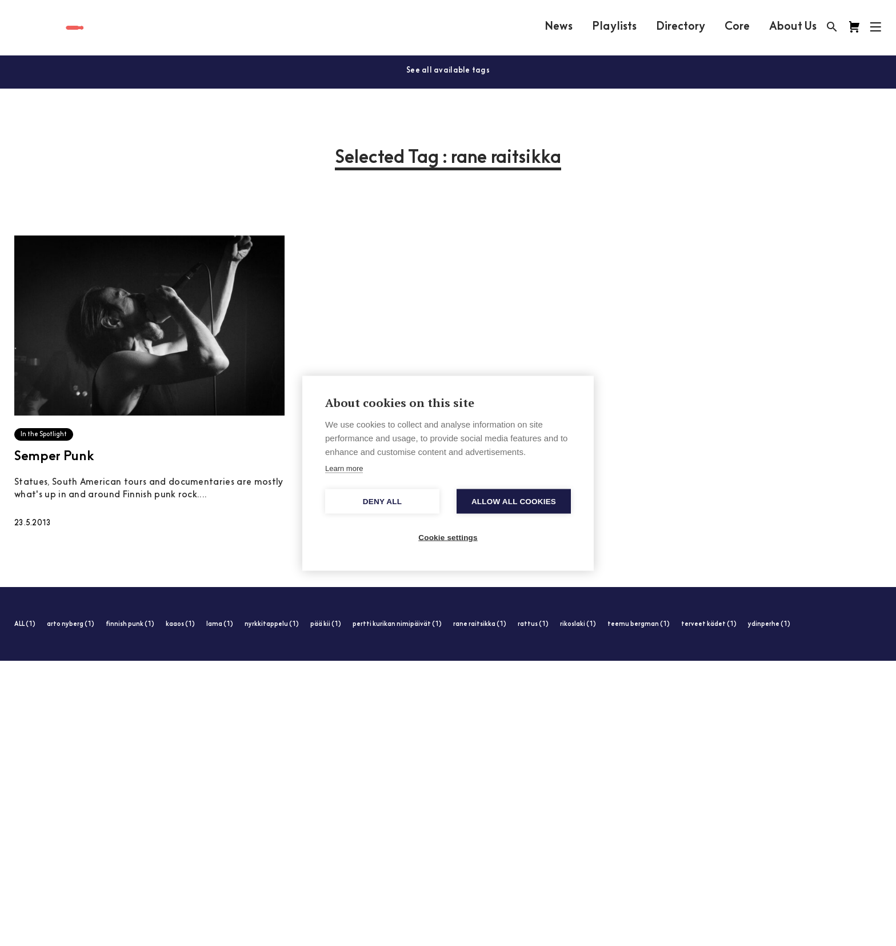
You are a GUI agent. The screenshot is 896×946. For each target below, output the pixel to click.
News (559, 27)
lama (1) (219, 624)
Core (737, 27)
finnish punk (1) (130, 624)
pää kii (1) (325, 624)
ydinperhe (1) (769, 624)
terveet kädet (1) (709, 624)
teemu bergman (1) (638, 624)
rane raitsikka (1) (479, 624)
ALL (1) (24, 624)
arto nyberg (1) (70, 624)
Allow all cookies (513, 501)
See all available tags (448, 70)
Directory (680, 27)
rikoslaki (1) (578, 624)
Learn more (344, 468)
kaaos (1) (180, 624)
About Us (793, 27)
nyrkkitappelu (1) (272, 624)
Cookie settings (448, 537)
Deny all (382, 501)
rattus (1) (533, 624)
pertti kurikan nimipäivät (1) (397, 624)
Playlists (614, 27)
